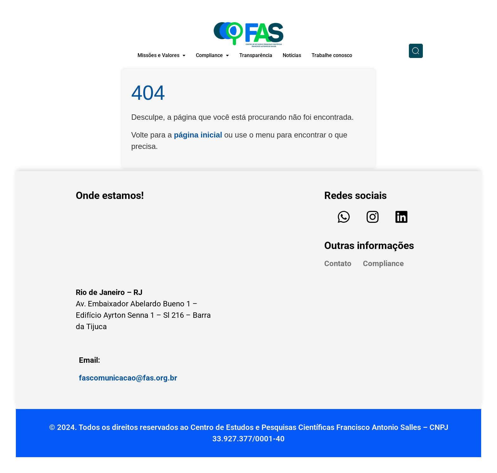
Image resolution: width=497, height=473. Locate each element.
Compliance (212, 55)
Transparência (255, 55)
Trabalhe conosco (332, 55)
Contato (338, 263)
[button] (161, 55)
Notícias (292, 55)
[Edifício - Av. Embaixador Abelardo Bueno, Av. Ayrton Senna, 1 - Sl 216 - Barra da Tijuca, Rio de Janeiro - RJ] (147, 243)
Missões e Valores (161, 55)
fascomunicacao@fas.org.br (128, 378)
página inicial (198, 135)
